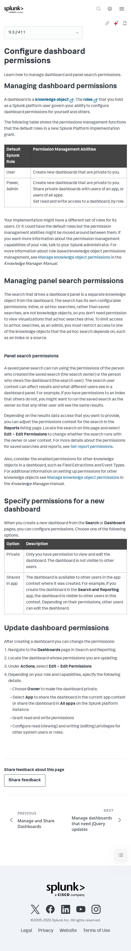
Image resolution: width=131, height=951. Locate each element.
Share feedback (25, 780)
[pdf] (124, 23)
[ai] (116, 23)
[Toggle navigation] (120, 855)
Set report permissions (91, 447)
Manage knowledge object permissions (74, 258)
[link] (107, 23)
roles (88, 100)
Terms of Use (96, 931)
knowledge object (52, 100)
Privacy (45, 931)
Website (68, 931)
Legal (26, 931)
